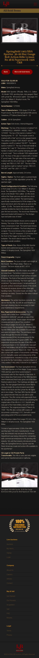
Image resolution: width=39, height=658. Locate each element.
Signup (9, 553)
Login (9, 557)
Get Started (11, 596)
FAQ (8, 613)
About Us (10, 570)
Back (6, 72)
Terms (9, 631)
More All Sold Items (22, 72)
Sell (8, 609)
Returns (9, 618)
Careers (9, 574)
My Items (10, 549)
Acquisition (11, 605)
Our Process (11, 600)
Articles (9, 579)
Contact (9, 583)
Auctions (10, 544)
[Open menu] (35, 4)
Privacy (9, 635)
